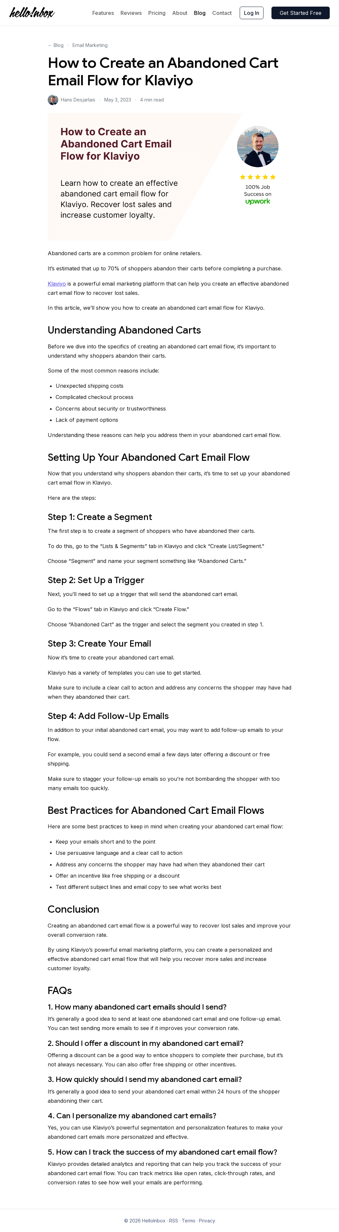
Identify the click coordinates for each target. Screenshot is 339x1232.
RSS (173, 1220)
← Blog (56, 45)
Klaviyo (57, 283)
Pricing (157, 13)
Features (103, 13)
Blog (200, 13)
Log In (251, 13)
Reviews (131, 13)
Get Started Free (300, 13)
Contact (222, 13)
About (179, 13)
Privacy (207, 1220)
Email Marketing (90, 45)
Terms (188, 1220)
